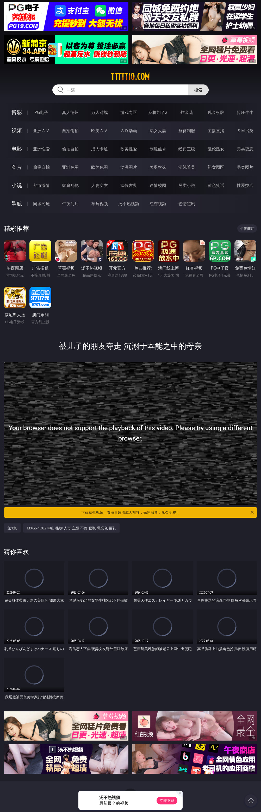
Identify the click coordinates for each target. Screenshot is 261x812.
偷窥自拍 (41, 167)
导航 (16, 203)
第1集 (12, 528)
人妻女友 (99, 185)
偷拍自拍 (70, 149)
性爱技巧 (245, 185)
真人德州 (70, 112)
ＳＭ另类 (245, 130)
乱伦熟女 (216, 149)
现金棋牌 (216, 112)
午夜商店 (70, 203)
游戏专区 (128, 112)
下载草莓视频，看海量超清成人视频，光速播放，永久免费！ (167, 512)
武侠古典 (128, 185)
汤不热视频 (128, 203)
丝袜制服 (186, 130)
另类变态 (245, 149)
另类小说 (186, 185)
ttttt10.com (130, 76)
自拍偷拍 (70, 130)
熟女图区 (216, 167)
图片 (16, 166)
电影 (16, 148)
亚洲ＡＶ (41, 130)
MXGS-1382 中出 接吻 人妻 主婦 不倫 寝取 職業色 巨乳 (71, 528)
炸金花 (187, 112)
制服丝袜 (158, 149)
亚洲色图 (70, 167)
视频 (16, 130)
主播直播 (216, 130)
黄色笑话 (216, 185)
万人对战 (99, 112)
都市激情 (41, 185)
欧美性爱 (128, 149)
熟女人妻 (158, 130)
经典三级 (186, 149)
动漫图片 (128, 167)
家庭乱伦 (70, 185)
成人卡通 (99, 149)
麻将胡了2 (157, 112)
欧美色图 (99, 167)
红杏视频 (158, 203)
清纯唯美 (186, 167)
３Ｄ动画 (128, 130)
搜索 (198, 90)
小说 (16, 185)
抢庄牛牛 (245, 112)
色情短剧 (186, 203)
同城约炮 (41, 203)
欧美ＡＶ (99, 130)
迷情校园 (158, 185)
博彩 (16, 112)
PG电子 (41, 112)
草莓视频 (99, 203)
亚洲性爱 (41, 149)
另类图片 (245, 167)
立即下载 (167, 800)
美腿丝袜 (158, 167)
